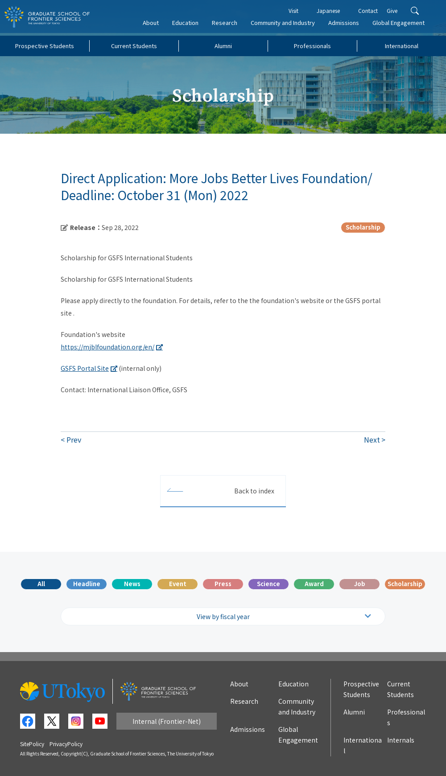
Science (268, 583)
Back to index (254, 490)
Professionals (312, 45)
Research (228, 25)
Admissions (347, 25)
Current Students (134, 45)
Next (372, 439)
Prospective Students (44, 45)
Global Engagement (402, 25)
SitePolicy (32, 743)
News (132, 583)
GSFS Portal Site (85, 368)
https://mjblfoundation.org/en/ (107, 346)
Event (177, 583)
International (401, 45)
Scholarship (405, 583)
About (154, 25)
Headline (86, 583)
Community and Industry (286, 25)
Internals (400, 739)
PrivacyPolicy (66, 743)
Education (189, 25)
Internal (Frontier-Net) (166, 721)
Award (314, 583)
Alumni (223, 45)
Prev (73, 439)
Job (359, 583)
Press (223, 583)
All (41, 583)
